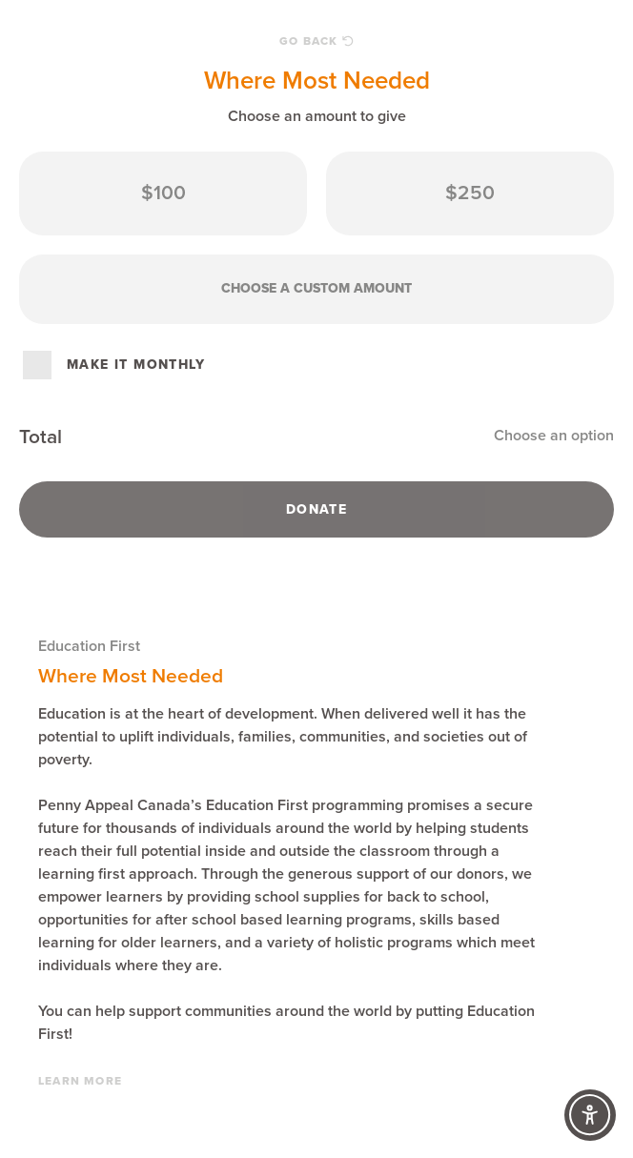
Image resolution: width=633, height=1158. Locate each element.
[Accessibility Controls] (590, 1115)
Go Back (316, 41)
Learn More (80, 1080)
